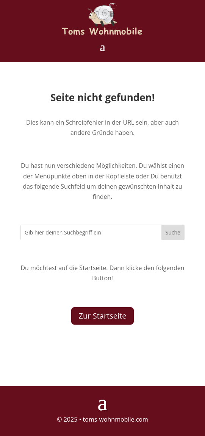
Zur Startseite (103, 316)
